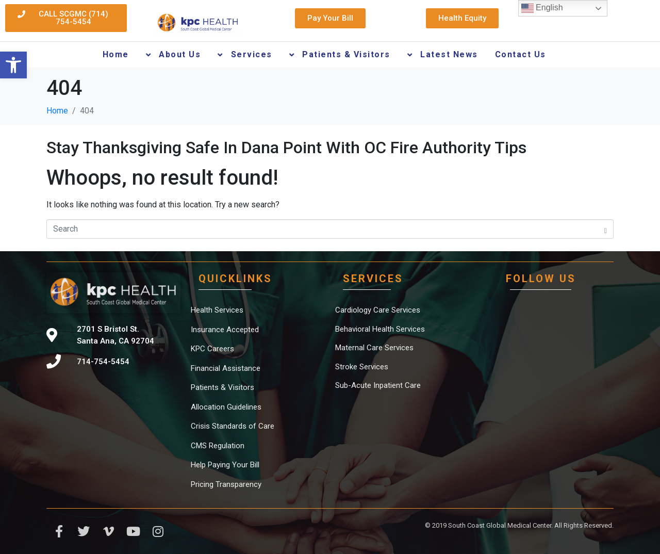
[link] (13, 65)
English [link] (542, 8)
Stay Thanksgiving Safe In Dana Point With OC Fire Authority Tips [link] (286, 147)
